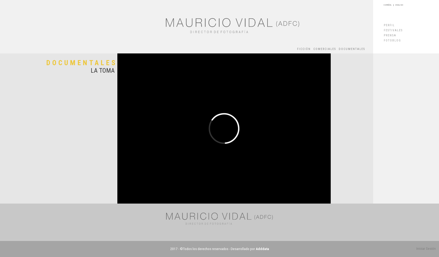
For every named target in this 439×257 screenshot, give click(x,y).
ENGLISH (399, 5)
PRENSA (390, 35)
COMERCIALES (324, 49)
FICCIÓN (304, 49)
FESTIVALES (393, 30)
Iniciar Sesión (426, 249)
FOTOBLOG (392, 40)
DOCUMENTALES (352, 49)
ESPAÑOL (388, 5)
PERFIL (389, 25)
